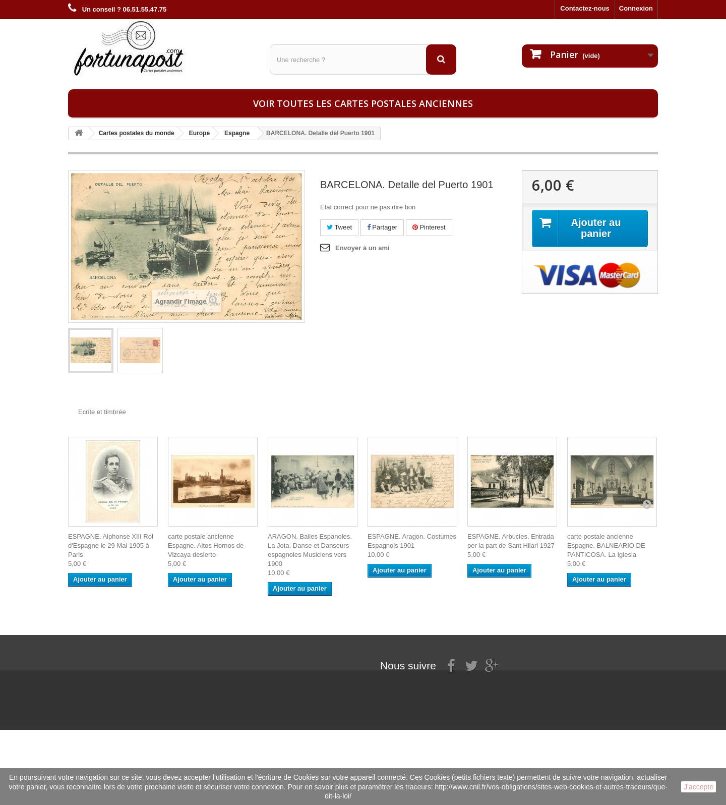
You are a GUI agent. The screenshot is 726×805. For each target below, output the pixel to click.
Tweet (339, 227)
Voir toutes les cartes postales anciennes (363, 103)
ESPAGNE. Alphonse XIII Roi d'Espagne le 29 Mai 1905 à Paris (110, 545)
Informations (88, 662)
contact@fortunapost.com (453, 717)
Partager (382, 227)
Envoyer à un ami (362, 248)
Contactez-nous (585, 8)
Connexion (636, 8)
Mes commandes (195, 662)
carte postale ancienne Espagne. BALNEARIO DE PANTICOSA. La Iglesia (606, 545)
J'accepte (698, 787)
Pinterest (429, 227)
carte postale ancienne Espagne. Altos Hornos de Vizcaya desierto (206, 545)
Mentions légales (94, 675)
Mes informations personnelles (217, 675)
